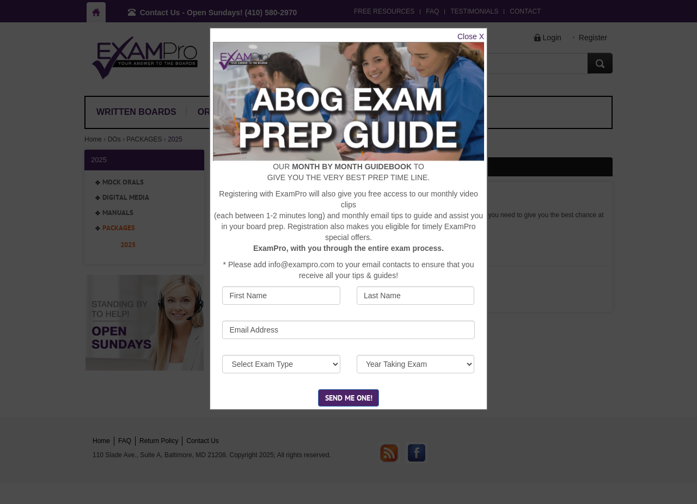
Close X (470, 36)
